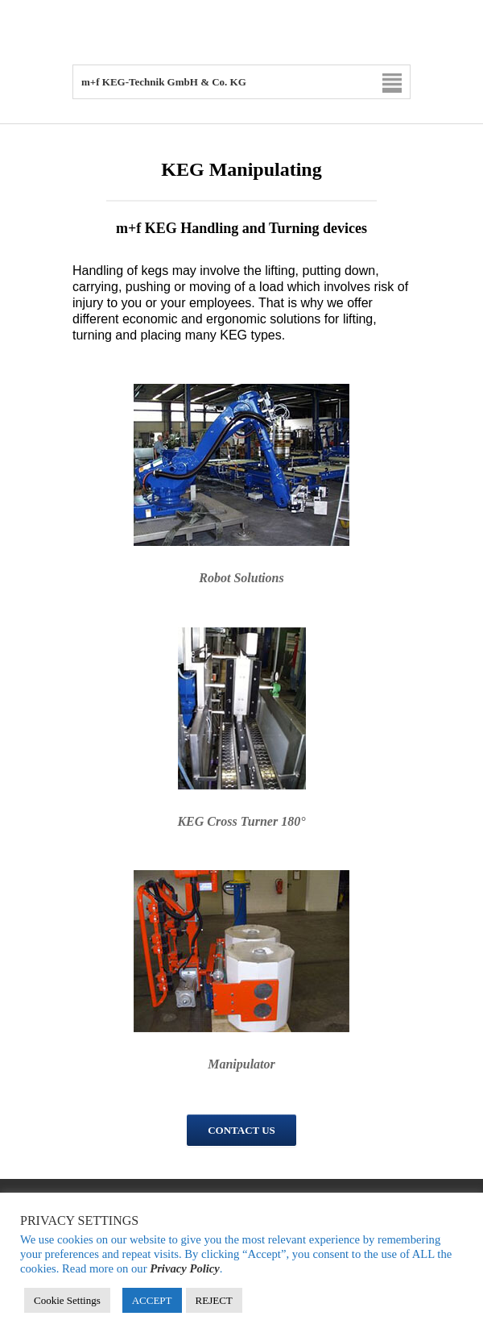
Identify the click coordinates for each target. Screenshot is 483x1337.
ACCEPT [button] (152, 1300)
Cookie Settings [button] (67, 1300)
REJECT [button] (214, 1300)
